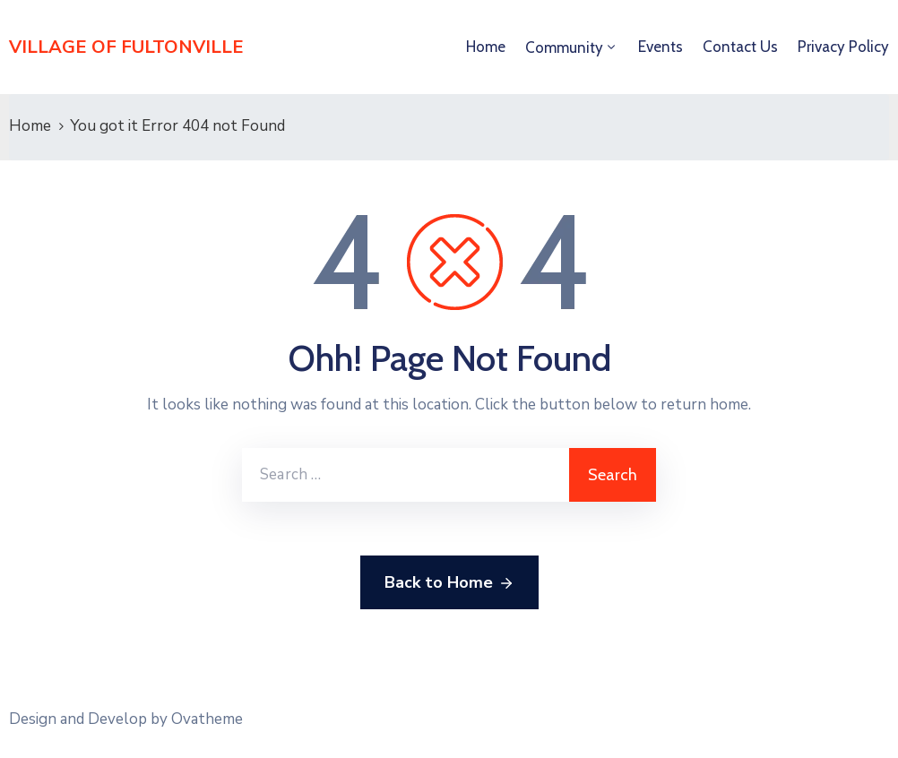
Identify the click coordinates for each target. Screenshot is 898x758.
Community (564, 47)
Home (485, 47)
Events (660, 47)
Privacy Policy (843, 47)
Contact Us (740, 47)
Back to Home (449, 583)
